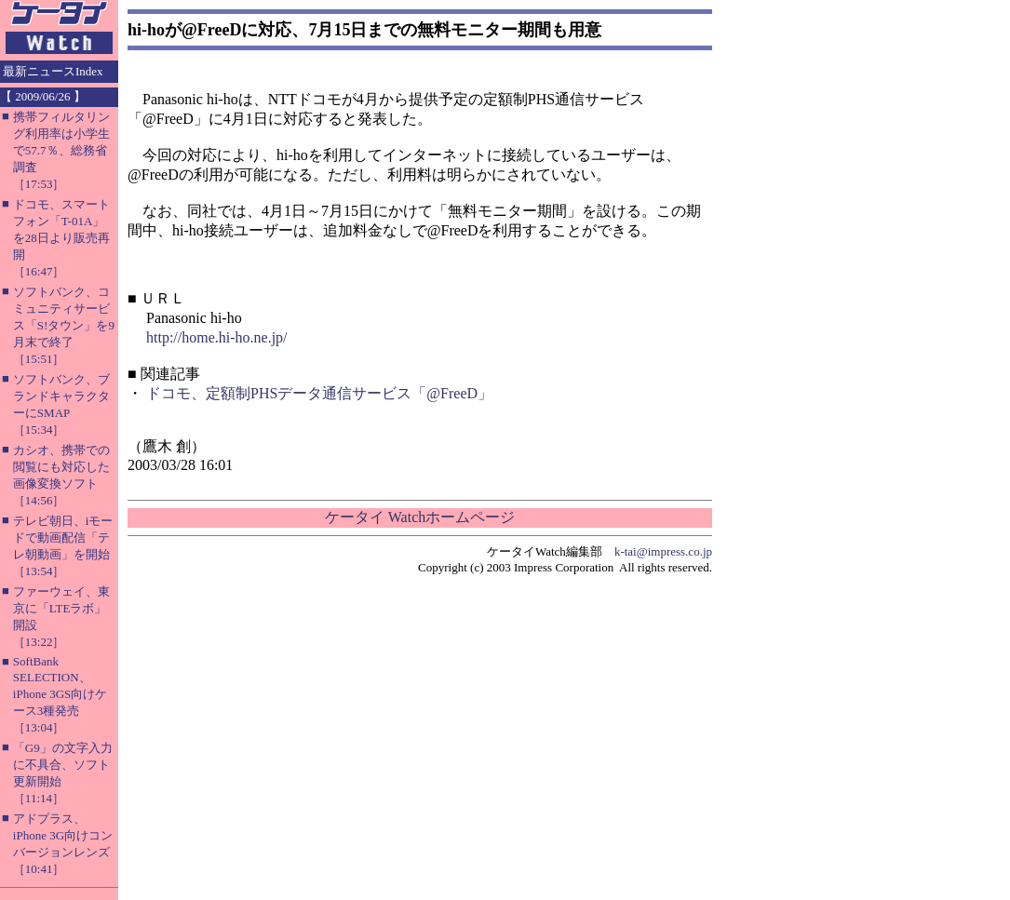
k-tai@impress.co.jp (663, 551)
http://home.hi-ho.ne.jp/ (217, 337)
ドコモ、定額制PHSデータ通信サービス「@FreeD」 (319, 393)
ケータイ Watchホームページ (420, 517)
